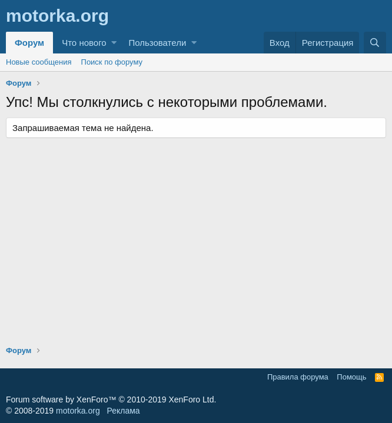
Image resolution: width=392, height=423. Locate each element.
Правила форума (297, 376)
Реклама (123, 410)
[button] (113, 42)
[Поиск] (375, 42)
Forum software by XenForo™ (111, 399)
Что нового (84, 43)
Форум (29, 43)
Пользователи (157, 43)
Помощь (351, 376)
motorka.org (78, 410)
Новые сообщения (39, 62)
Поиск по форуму (111, 62)
